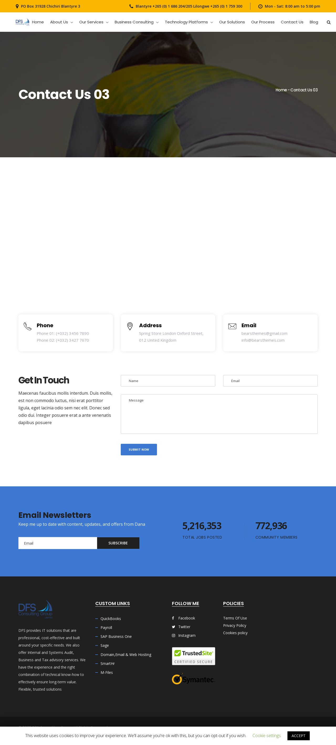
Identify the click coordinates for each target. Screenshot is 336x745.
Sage (105, 645)
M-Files (107, 672)
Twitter (181, 626)
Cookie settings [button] (267, 735)
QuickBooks (111, 618)
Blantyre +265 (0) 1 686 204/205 (164, 6)
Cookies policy (235, 632)
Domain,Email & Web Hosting (126, 654)
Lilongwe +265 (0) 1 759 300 (217, 6)
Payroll (106, 627)
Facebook (186, 618)
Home (281, 90)
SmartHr (108, 663)
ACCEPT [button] (299, 735)
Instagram (184, 635)
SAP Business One (116, 636)
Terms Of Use (235, 618)
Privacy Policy (234, 625)
